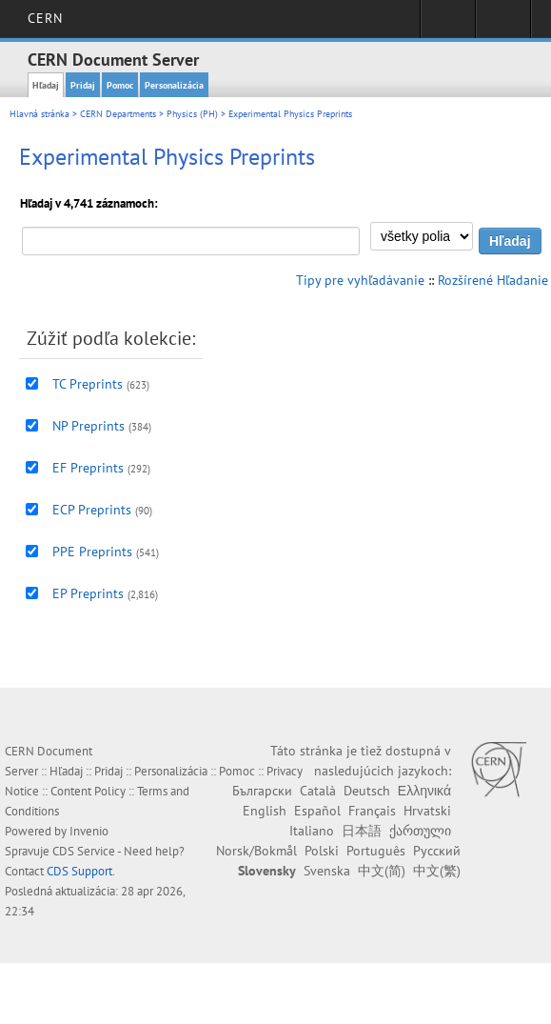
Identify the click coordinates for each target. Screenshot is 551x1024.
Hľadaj (45, 85)
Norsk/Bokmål (256, 850)
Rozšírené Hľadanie (493, 280)
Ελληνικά (424, 790)
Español (317, 810)
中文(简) (381, 870)
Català (318, 790)
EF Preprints (88, 467)
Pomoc (120, 85)
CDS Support (79, 871)
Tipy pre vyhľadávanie (360, 280)
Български (262, 790)
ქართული (420, 830)
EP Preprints (88, 593)
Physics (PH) (192, 114)
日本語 (362, 830)
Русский (437, 850)
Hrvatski (427, 810)
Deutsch (367, 790)
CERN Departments (118, 114)
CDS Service (83, 851)
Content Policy (88, 791)
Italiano (311, 830)
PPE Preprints (92, 551)
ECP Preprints (91, 509)
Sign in (448, 25)
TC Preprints (87, 383)
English (264, 810)
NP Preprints (88, 425)
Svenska (327, 870)
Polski (322, 850)
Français (372, 810)
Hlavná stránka (39, 114)
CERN (45, 18)
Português (375, 850)
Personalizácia (174, 85)
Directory (503, 25)
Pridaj (82, 85)
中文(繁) (437, 870)
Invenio (88, 831)
